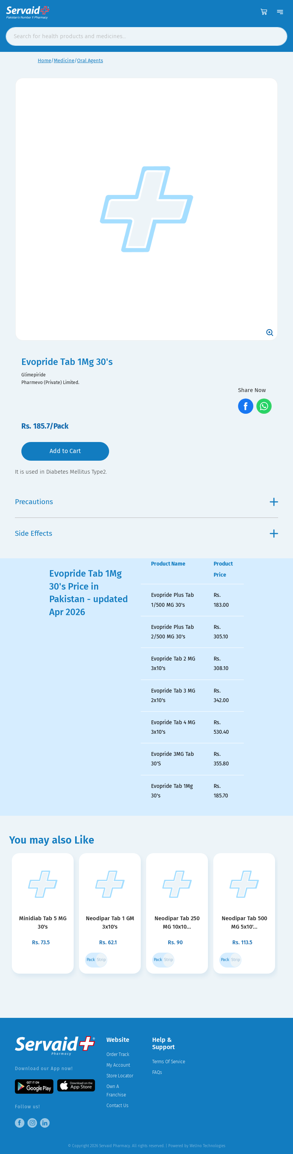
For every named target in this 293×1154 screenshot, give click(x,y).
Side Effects (146, 533)
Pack (91, 959)
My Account (118, 1065)
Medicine (64, 60)
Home (44, 60)
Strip (101, 959)
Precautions (146, 501)
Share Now (252, 390)
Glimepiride (33, 375)
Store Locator (119, 1075)
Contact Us (117, 1105)
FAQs (157, 1072)
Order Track (117, 1054)
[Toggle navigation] (280, 12)
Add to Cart (65, 451)
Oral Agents (90, 60)
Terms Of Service (168, 1061)
